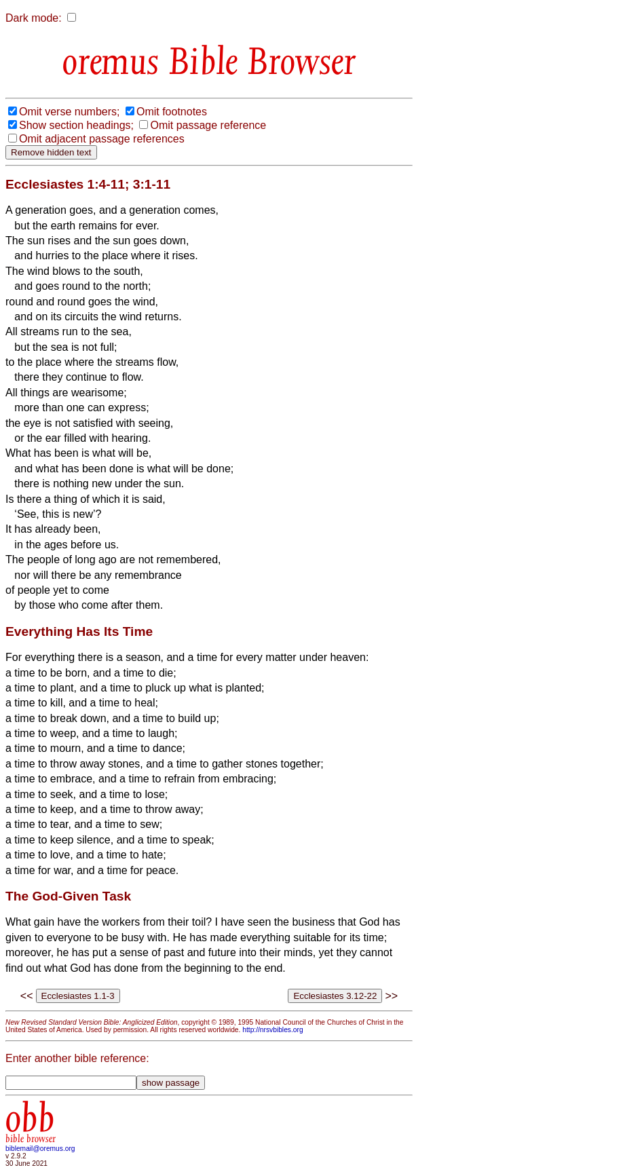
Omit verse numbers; (69, 111)
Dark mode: (33, 18)
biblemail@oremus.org (40, 1148)
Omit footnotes (171, 111)
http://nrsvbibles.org (272, 1030)
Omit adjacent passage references (102, 139)
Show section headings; (76, 125)
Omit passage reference (208, 125)
